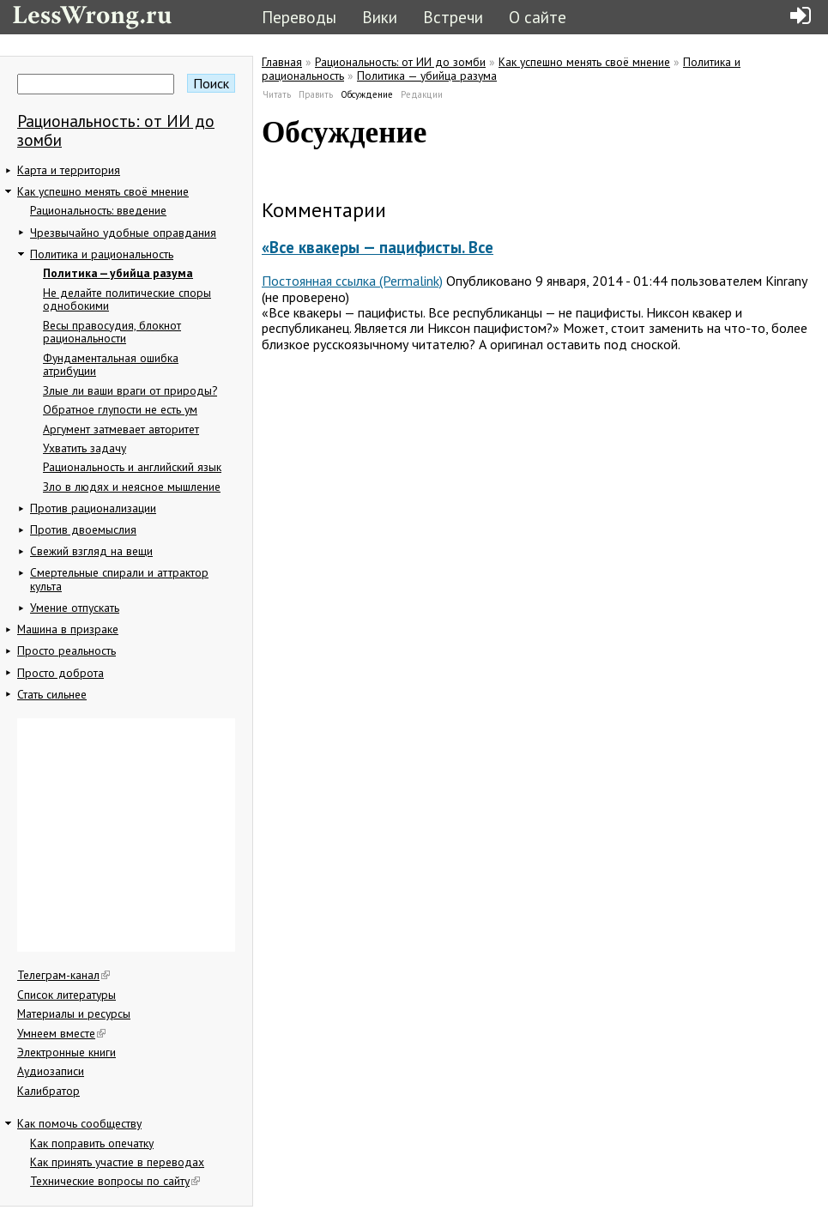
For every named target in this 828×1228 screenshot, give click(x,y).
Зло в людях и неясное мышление (132, 486)
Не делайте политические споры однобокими (127, 299)
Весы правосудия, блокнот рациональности (112, 332)
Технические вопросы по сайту (115, 1181)
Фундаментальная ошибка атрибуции (110, 364)
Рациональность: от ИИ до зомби (116, 130)
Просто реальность (66, 650)
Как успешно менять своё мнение (103, 191)
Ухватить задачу (84, 448)
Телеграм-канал (63, 975)
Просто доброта (60, 673)
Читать (277, 94)
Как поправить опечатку (92, 1143)
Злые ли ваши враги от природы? (130, 390)
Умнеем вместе (61, 1033)
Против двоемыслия (83, 529)
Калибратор (48, 1090)
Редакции (422, 94)
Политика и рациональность (101, 254)
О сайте (537, 16)
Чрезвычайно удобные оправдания (123, 232)
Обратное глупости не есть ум (120, 409)
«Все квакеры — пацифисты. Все (377, 247)
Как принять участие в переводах (117, 1162)
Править (316, 94)
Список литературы (66, 994)
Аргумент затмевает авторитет (121, 429)
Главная (282, 62)
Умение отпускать (74, 607)
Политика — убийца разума (118, 273)
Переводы (299, 16)
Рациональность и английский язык (132, 467)
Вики (379, 16)
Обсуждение (367, 94)
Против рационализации (93, 508)
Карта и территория (68, 170)
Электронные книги (66, 1052)
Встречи (453, 16)
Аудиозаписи (50, 1071)
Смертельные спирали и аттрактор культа (119, 579)
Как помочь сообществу (79, 1123)
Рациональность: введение (98, 210)
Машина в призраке (67, 629)
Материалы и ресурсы (73, 1013)
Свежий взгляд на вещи (91, 551)
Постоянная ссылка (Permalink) (352, 280)
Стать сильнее (52, 694)
